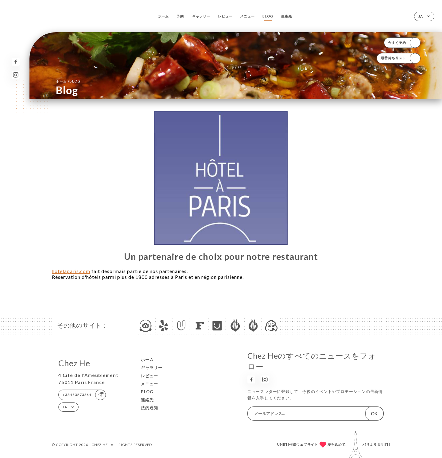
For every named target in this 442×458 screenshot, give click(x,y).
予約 (180, 16)
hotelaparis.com (71, 271)
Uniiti (384, 444)
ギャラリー (201, 16)
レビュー (225, 16)
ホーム (163, 16)
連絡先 (286, 16)
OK (374, 413)
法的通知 (149, 407)
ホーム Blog (68, 81)
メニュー (247, 16)
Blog (267, 16)
